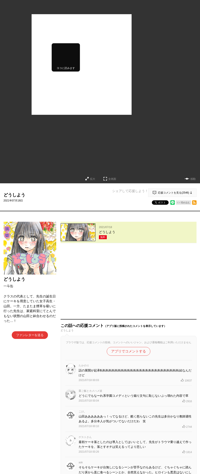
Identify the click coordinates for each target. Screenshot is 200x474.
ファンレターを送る (30, 335)
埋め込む (185, 202)
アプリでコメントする (128, 284)
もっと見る (126, 451)
